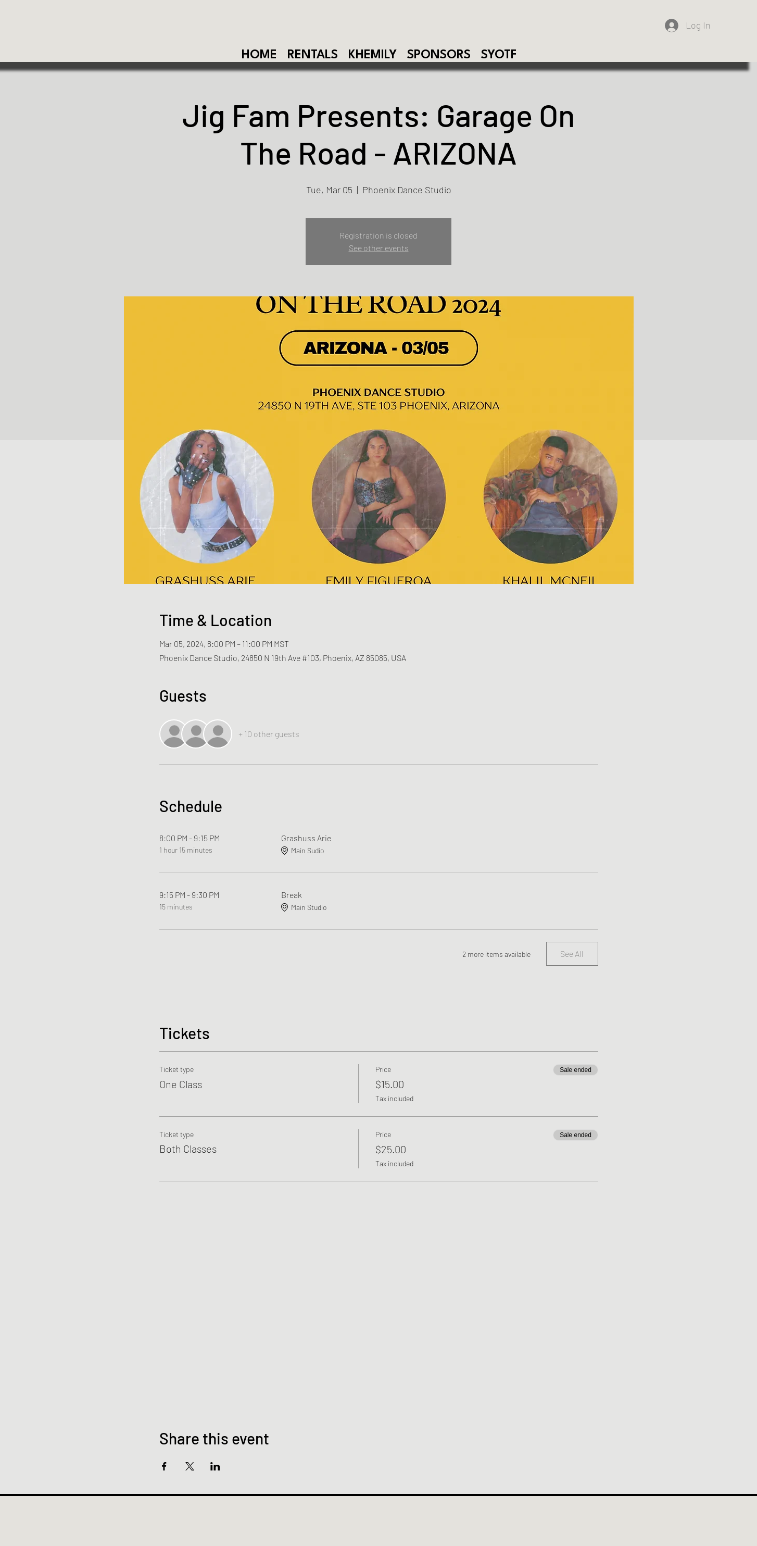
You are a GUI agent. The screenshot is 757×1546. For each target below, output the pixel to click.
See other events (379, 248)
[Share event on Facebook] (164, 1466)
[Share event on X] (190, 1466)
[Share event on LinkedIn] (215, 1466)
